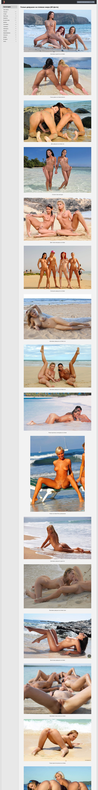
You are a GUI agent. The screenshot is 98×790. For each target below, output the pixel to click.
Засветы (5, 18)
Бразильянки (6, 33)
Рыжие (5, 30)
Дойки (5, 22)
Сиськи (5, 11)
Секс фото (6, 9)
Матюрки (5, 28)
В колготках (6, 20)
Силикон (5, 26)
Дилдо (5, 37)
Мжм (4, 41)
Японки (5, 35)
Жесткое (5, 16)
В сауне (5, 39)
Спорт (5, 14)
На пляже (5, 24)
